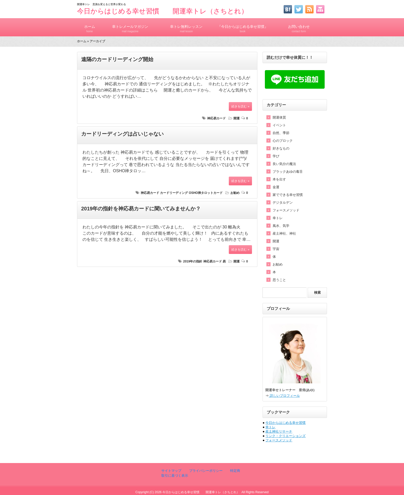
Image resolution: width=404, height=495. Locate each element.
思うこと (279, 280)
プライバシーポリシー (205, 471)
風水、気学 (281, 226)
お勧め (235, 193)
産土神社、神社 (284, 233)
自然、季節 (281, 133)
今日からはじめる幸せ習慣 (285, 423)
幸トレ (278, 218)
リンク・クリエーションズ (285, 436)
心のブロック (283, 141)
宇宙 (276, 249)
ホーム (89, 26)
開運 (236, 118)
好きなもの (281, 148)
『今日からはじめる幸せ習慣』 (243, 26)
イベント (279, 125)
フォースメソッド (286, 210)
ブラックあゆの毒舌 (288, 172)
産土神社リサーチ (278, 431)
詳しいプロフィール (284, 396)
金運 (276, 187)
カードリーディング (174, 193)
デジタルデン (283, 202)
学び (276, 156)
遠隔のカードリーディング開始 (117, 59)
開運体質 (279, 117)
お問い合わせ (299, 26)
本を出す (279, 179)
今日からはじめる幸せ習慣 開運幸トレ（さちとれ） (162, 11)
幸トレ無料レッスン (186, 26)
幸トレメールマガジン (130, 26)
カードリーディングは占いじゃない (122, 134)
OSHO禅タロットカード (206, 193)
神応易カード (216, 118)
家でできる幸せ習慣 (288, 195)
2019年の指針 (193, 261)
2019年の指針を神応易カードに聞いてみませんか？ (141, 208)
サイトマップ (171, 471)
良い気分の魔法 (284, 164)
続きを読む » (240, 106)
